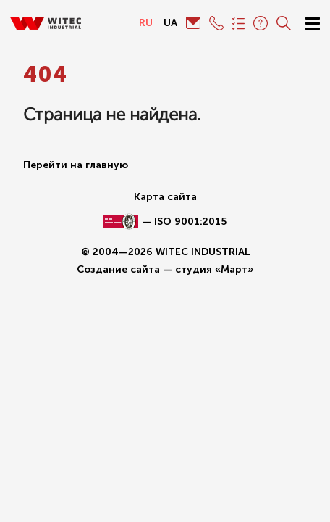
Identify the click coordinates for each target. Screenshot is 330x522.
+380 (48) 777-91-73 (216, 23)
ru (146, 23)
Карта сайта (165, 197)
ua (170, 23)
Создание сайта (118, 269)
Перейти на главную (75, 165)
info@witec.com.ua (193, 23)
